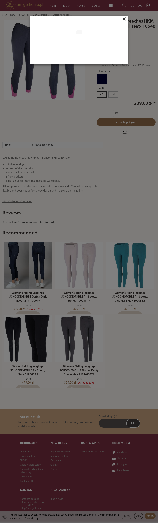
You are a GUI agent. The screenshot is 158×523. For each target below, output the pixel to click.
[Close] (124, 19)
